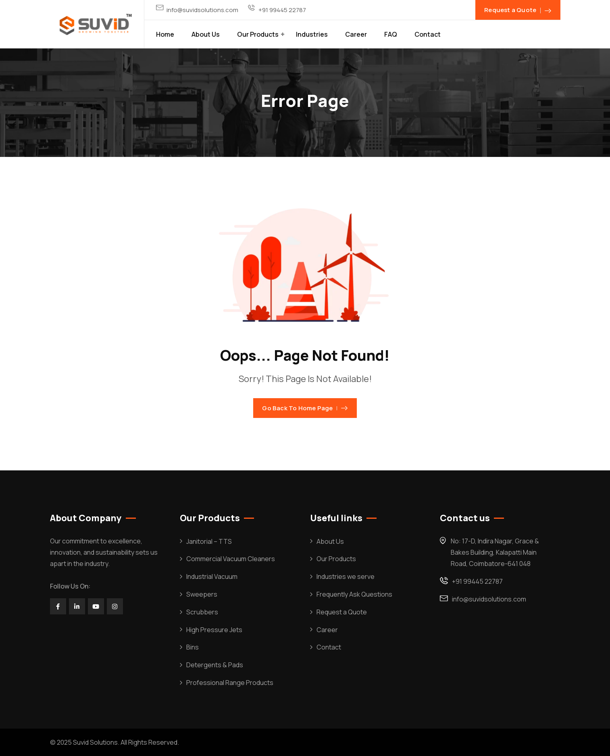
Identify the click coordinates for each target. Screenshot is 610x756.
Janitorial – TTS (209, 541)
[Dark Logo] (96, 24)
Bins (192, 647)
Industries (312, 34)
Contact (427, 34)
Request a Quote (341, 612)
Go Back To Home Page (305, 408)
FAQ (390, 34)
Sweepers (201, 594)
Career (356, 34)
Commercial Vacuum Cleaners (230, 558)
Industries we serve (345, 576)
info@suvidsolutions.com (202, 10)
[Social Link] (58, 606)
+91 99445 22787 (282, 10)
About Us (206, 34)
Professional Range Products (229, 682)
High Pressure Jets (214, 629)
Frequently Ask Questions (354, 594)
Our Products (258, 34)
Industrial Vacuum (211, 576)
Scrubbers (202, 612)
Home (165, 34)
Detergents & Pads (214, 664)
